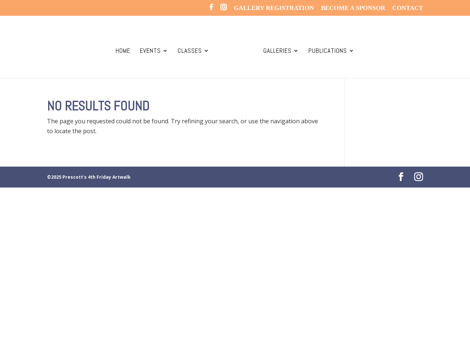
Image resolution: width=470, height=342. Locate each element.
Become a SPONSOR (353, 8)
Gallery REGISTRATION (274, 8)
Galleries (277, 51)
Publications (327, 51)
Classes (190, 51)
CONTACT (407, 8)
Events (150, 51)
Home (123, 51)
